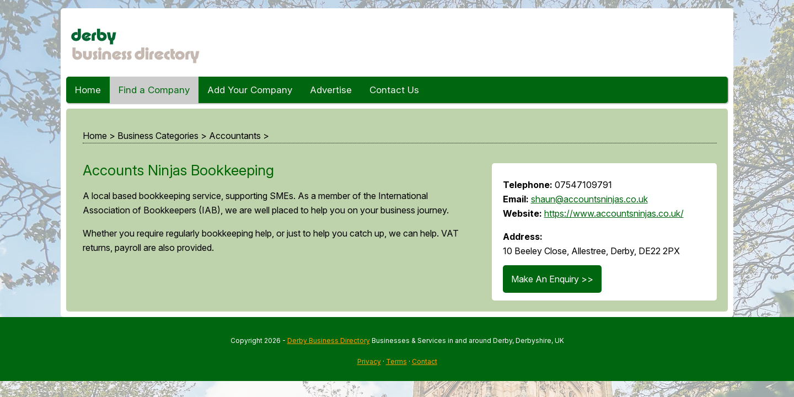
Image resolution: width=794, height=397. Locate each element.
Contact (424, 361)
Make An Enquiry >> (552, 279)
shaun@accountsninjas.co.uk (589, 199)
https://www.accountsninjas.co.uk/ (614, 213)
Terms (396, 361)
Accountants (235, 135)
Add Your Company (249, 89)
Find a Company (154, 89)
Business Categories (157, 135)
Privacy (369, 361)
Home (88, 89)
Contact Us (394, 89)
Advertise (331, 89)
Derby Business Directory (328, 340)
